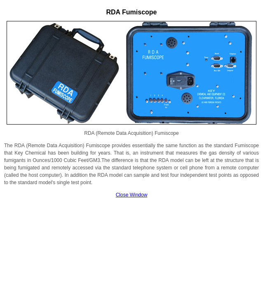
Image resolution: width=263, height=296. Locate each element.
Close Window (132, 195)
